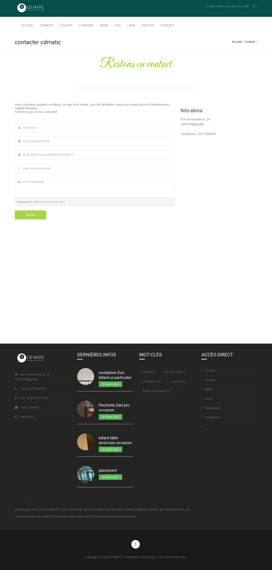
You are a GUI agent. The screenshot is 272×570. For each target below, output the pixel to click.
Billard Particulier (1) (156, 391)
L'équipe (66, 25)
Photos (148, 25)
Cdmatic (46, 25)
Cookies (208, 380)
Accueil (27, 25)
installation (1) (152, 381)
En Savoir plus (110, 384)
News (104, 25)
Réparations (211, 408)
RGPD (207, 389)
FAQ (118, 25)
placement (108, 470)
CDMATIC (117, 557)
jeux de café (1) (174, 372)
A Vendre (86, 25)
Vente (206, 399)
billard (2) (149, 372)
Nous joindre (30, 407)
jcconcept (147, 557)
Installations (211, 417)
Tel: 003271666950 (32, 389)
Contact (167, 25)
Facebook (26, 417)
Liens (131, 25)
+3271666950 (206, 134)
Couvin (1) (178, 381)
